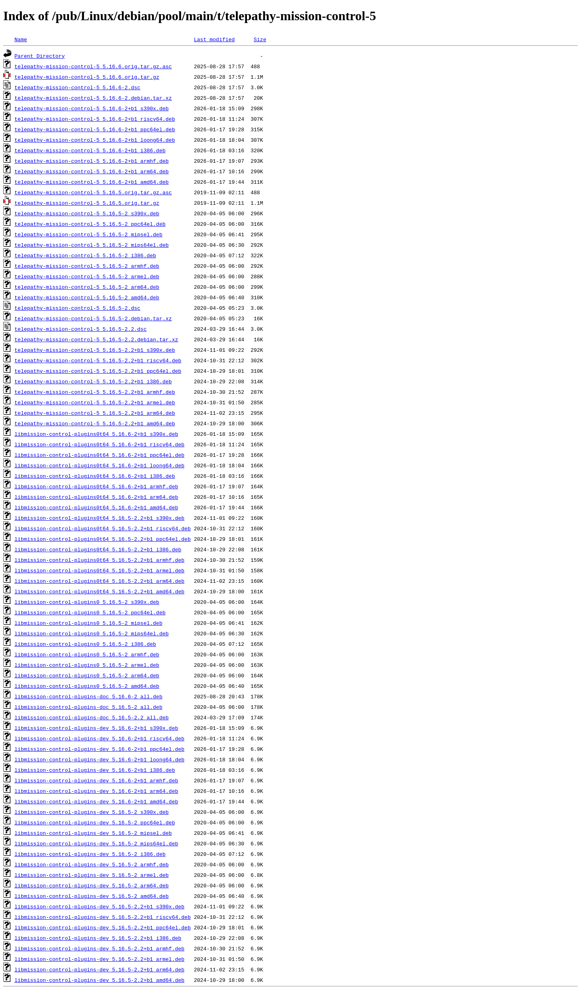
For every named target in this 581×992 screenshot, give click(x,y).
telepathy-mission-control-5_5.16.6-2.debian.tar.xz (93, 97)
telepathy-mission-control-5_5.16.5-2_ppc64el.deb (90, 223)
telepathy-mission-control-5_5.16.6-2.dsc (77, 87)
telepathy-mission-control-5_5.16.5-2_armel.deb (87, 276)
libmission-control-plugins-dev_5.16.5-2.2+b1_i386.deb (98, 938)
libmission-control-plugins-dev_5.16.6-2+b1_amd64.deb (96, 801)
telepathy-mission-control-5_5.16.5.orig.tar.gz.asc (93, 192)
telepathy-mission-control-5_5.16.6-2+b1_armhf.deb (92, 160)
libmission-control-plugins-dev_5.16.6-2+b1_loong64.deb (99, 759)
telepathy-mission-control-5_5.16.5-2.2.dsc (81, 328)
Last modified (214, 39)
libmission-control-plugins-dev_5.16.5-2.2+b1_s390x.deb (99, 906)
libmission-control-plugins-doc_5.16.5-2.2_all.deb (92, 717)
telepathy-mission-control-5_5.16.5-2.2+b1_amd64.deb (95, 423)
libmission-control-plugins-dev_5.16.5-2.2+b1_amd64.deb (99, 980)
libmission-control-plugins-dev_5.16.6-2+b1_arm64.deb (96, 790)
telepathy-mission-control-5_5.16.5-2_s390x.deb (87, 213)
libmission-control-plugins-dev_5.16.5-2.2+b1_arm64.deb (99, 969)
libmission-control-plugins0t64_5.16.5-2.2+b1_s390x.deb (99, 517)
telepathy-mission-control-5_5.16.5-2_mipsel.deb (89, 234)
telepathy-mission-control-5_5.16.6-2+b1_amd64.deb (92, 181)
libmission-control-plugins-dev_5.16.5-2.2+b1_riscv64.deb (103, 917)
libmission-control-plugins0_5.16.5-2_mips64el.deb (92, 633)
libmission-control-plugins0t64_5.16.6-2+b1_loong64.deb (99, 465)
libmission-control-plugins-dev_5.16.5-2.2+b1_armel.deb (99, 959)
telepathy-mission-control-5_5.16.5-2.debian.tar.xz (93, 318)
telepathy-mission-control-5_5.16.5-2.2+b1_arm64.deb (95, 412)
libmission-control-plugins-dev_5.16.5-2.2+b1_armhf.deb (99, 948)
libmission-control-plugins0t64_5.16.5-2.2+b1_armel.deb (99, 570)
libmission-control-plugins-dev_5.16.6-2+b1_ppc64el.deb (99, 748)
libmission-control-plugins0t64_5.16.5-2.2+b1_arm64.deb (99, 580)
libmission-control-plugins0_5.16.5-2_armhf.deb (87, 654)
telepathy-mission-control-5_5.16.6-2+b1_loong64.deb (95, 139)
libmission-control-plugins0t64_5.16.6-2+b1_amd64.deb (96, 507)
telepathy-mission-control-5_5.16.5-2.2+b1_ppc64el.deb (98, 370)
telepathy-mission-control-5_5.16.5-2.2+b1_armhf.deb (95, 391)
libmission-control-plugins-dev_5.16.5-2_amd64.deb (92, 896)
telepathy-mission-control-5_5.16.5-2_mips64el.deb (92, 244)
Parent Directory (40, 55)
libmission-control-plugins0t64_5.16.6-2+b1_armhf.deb (96, 486)
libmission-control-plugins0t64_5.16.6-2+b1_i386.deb (95, 475)
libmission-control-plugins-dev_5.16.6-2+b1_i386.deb (95, 769)
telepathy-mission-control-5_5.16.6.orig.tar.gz (87, 76)
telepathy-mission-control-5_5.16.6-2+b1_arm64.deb (92, 171)
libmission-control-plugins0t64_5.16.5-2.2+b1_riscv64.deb (103, 528)
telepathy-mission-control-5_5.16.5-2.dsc (77, 307)
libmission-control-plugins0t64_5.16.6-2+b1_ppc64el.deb (99, 454)
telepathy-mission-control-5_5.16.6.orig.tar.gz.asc (93, 66)
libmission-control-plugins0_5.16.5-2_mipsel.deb (89, 622)
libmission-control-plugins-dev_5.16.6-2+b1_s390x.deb (96, 727)
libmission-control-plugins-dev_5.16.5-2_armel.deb (92, 875)
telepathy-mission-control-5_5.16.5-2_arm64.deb (87, 286)
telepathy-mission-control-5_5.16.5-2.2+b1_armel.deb (95, 402)
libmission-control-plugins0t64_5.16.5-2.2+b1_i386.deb (98, 549)
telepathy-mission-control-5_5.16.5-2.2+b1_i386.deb (93, 381)
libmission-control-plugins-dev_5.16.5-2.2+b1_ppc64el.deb (103, 927)
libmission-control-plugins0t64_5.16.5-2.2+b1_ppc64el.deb (103, 538)
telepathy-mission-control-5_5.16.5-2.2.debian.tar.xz (96, 339)
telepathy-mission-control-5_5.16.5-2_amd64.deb (87, 297)
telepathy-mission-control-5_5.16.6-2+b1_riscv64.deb (95, 118)
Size (260, 39)
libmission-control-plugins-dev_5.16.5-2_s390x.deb (92, 811)
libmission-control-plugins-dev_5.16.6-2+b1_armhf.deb (96, 780)
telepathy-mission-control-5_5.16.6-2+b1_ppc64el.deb (95, 129)
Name (21, 39)
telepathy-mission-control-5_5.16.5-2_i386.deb (85, 255)
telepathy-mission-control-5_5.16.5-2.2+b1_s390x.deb (95, 349)
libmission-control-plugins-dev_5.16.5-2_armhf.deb (92, 864)
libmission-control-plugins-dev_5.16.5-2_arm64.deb (92, 885)
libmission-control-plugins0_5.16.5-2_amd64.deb (87, 685)
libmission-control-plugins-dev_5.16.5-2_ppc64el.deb (95, 822)
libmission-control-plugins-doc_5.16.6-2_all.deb (89, 696)
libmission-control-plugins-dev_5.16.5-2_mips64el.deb (96, 843)
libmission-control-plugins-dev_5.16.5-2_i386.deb (90, 853)
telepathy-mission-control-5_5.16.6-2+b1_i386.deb (90, 150)
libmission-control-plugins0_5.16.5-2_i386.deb (85, 643)
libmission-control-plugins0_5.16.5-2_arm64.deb (87, 675)
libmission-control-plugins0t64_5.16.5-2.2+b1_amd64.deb (99, 591)
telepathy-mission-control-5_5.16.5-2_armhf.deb (87, 265)
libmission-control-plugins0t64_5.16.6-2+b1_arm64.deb (96, 496)
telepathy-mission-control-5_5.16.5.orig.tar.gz (87, 202)
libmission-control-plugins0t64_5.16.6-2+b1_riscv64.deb (99, 444)
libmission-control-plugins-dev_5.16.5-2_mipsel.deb (93, 832)
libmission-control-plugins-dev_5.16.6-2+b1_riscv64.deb (99, 738)
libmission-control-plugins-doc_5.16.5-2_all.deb (89, 706)
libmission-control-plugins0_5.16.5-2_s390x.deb (87, 601)
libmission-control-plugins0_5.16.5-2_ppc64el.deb (90, 612)
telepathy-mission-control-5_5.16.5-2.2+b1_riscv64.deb (98, 360)
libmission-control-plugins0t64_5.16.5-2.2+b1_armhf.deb (99, 559)
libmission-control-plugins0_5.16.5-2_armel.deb (87, 664)
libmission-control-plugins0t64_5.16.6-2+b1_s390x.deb (96, 433)
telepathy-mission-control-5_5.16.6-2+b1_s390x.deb (92, 108)
